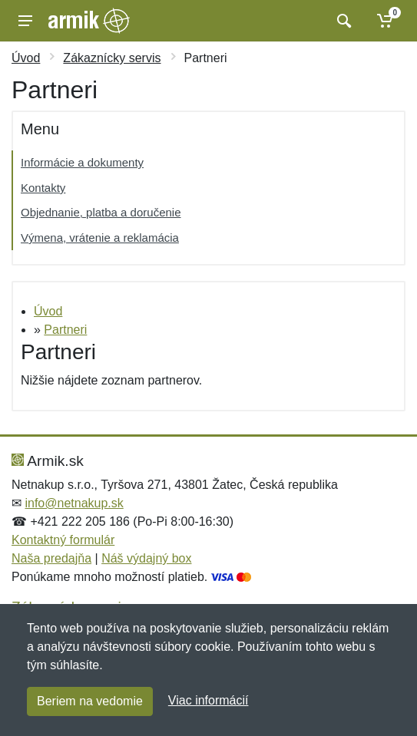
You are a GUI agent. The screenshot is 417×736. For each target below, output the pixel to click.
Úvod (26, 57)
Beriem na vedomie (90, 701)
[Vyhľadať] (342, 21)
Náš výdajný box (146, 558)
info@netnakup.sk (74, 503)
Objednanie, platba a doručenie (101, 212)
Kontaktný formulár (63, 539)
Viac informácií (208, 700)
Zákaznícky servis (112, 57)
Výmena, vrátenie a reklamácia (100, 237)
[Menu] (25, 21)
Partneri (65, 329)
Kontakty (43, 187)
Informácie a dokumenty (82, 162)
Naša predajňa (51, 558)
